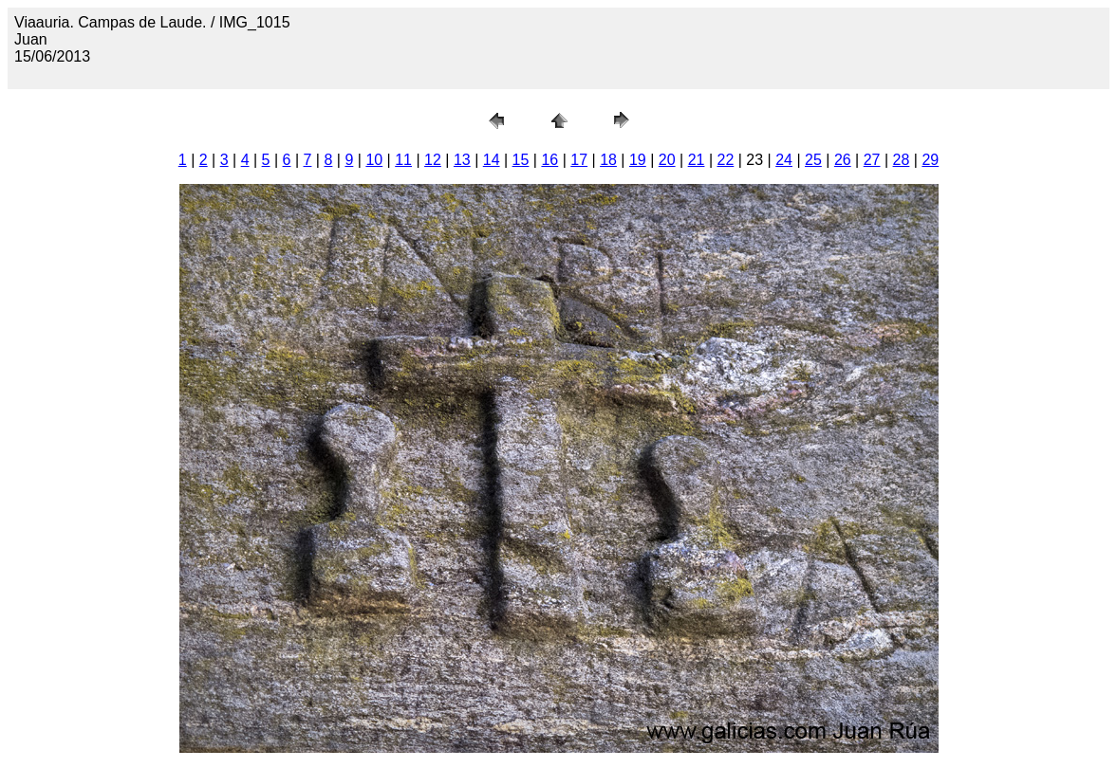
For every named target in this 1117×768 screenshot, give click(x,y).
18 (608, 160)
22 (726, 160)
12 (432, 160)
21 (696, 160)
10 (373, 160)
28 (901, 160)
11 (403, 160)
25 (813, 160)
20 (667, 160)
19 (637, 160)
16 (549, 160)
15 (521, 160)
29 (930, 160)
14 (491, 160)
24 (783, 160)
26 (842, 160)
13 (462, 160)
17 (578, 160)
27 (872, 160)
